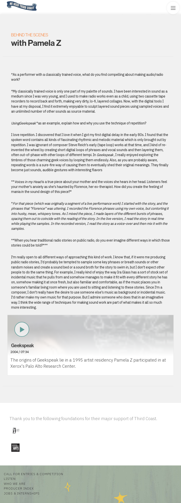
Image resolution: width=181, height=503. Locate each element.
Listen (10, 479)
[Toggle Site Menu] (173, 8)
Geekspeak (22, 345)
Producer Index (19, 488)
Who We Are (15, 484)
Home (5, 1)
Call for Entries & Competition (33, 474)
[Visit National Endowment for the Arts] (15, 452)
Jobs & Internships (22, 493)
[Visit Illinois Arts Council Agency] (15, 435)
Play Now (21, 329)
